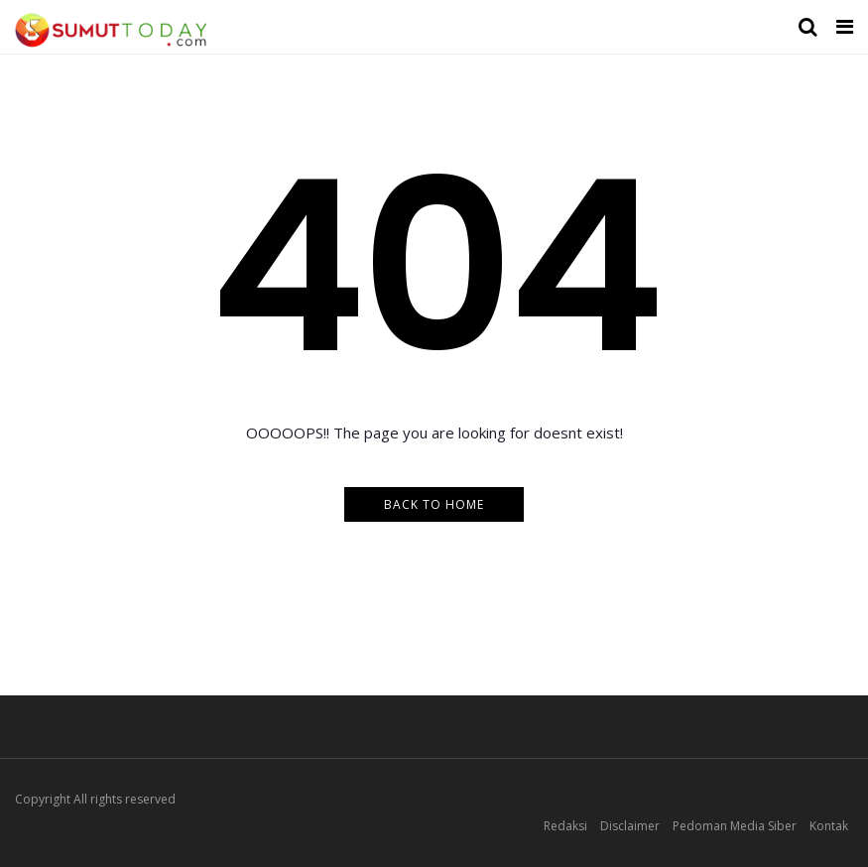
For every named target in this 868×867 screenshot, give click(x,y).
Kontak (828, 825)
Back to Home (434, 504)
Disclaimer (630, 825)
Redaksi (565, 825)
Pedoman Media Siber (735, 825)
